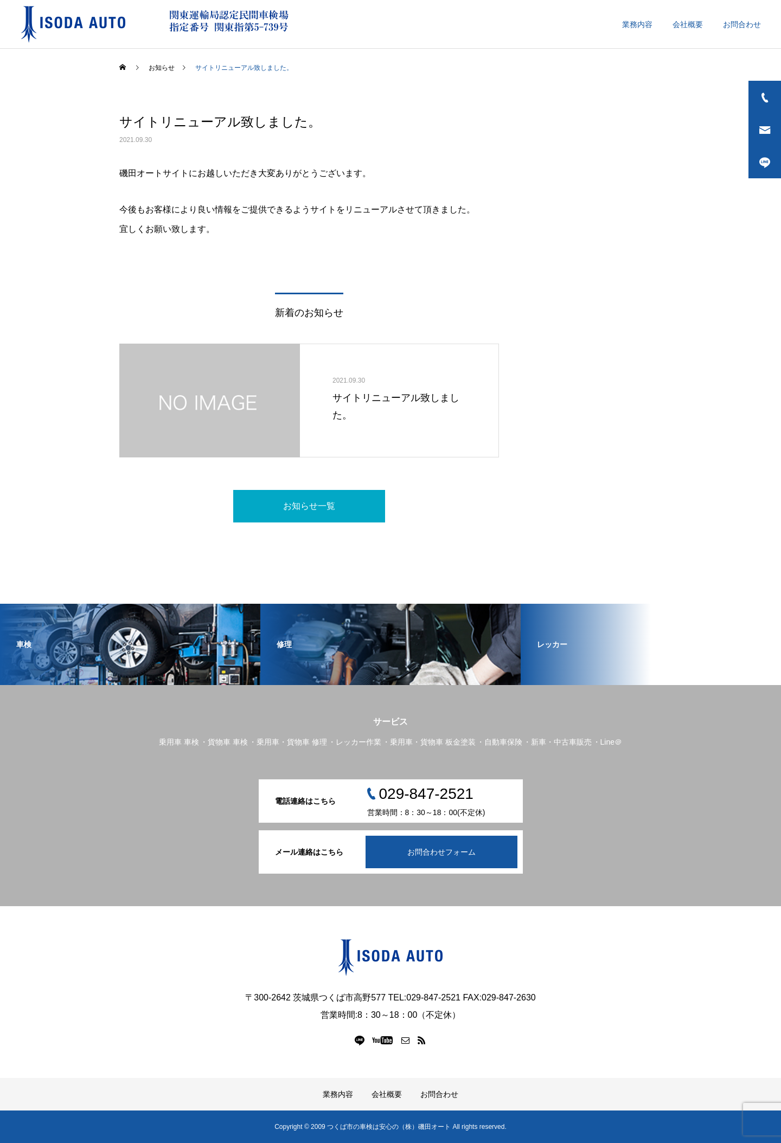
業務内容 (637, 24)
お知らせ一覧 (309, 506)
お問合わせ (742, 24)
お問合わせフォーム (441, 852)
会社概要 (688, 24)
